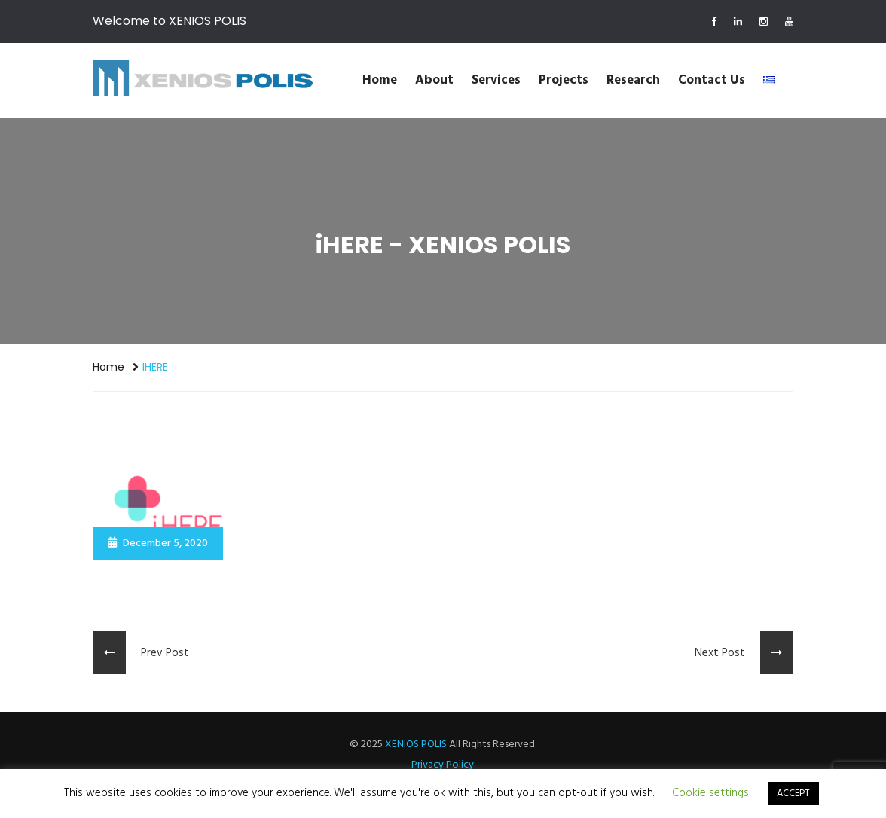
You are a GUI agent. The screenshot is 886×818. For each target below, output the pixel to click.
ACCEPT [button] (793, 793)
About (434, 80)
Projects (563, 80)
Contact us (711, 80)
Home (379, 80)
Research (633, 80)
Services (496, 80)
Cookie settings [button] (710, 793)
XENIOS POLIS (416, 744)
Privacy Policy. (443, 765)
